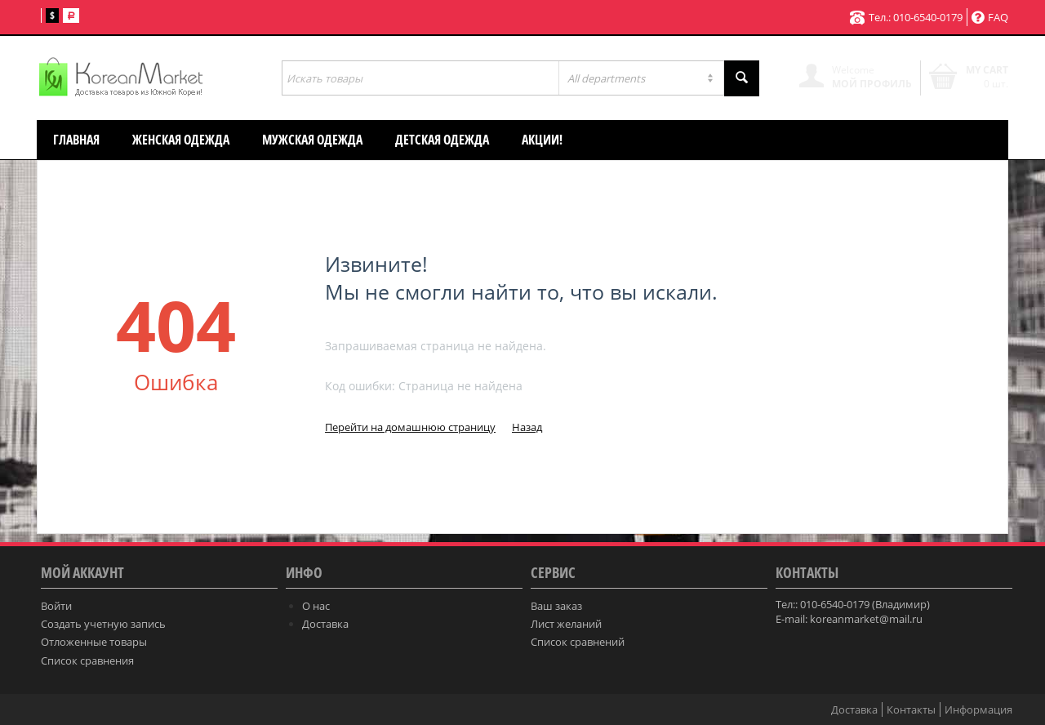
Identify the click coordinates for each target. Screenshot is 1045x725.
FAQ (990, 17)
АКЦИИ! (542, 140)
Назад (527, 427)
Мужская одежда (312, 140)
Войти (56, 605)
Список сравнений (578, 641)
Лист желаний (566, 623)
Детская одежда (442, 140)
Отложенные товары (94, 641)
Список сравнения (87, 660)
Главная (76, 140)
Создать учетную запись (103, 623)
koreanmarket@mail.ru (866, 619)
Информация (978, 709)
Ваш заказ (556, 605)
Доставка (325, 623)
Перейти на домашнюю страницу (410, 427)
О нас (316, 605)
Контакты (911, 709)
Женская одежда (180, 140)
